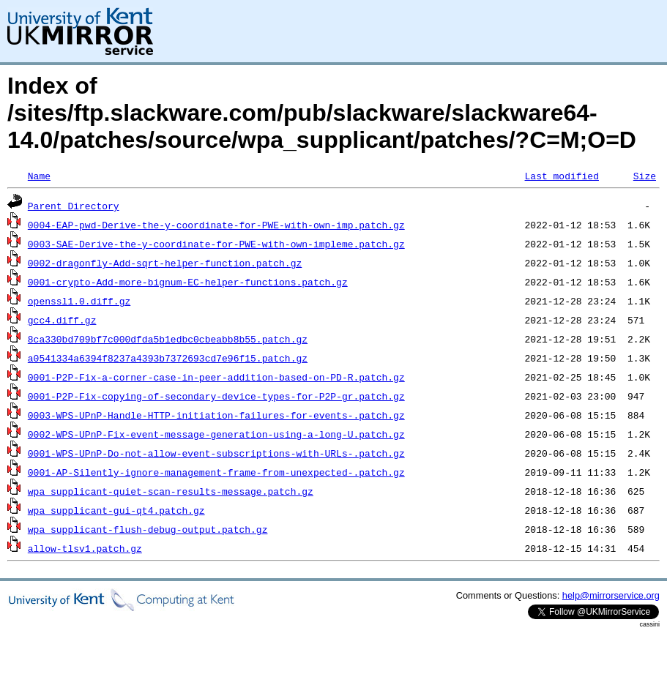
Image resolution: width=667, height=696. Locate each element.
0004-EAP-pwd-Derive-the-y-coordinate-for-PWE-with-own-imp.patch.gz (216, 224)
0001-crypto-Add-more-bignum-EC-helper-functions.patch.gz (188, 281)
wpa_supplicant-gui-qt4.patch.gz (116, 510)
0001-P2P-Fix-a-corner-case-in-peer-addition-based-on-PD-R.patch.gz (216, 376)
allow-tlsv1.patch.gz (85, 548)
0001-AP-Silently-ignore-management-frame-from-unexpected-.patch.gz (216, 472)
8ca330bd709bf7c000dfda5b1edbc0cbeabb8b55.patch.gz (168, 338)
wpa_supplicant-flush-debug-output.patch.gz (148, 529)
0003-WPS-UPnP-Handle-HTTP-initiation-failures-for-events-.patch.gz (216, 415)
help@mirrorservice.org (611, 595)
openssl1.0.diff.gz (79, 300)
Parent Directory (73, 205)
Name (39, 175)
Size (644, 175)
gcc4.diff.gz (62, 319)
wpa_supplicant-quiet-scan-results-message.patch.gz (170, 491)
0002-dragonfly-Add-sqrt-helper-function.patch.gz (165, 262)
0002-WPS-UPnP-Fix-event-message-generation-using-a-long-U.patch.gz (216, 434)
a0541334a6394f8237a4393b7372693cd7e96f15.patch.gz (168, 357)
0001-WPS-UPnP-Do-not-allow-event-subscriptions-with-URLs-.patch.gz (216, 453)
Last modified (561, 175)
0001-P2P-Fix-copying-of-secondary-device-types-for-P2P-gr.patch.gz (216, 396)
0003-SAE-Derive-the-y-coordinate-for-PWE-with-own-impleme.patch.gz (216, 243)
